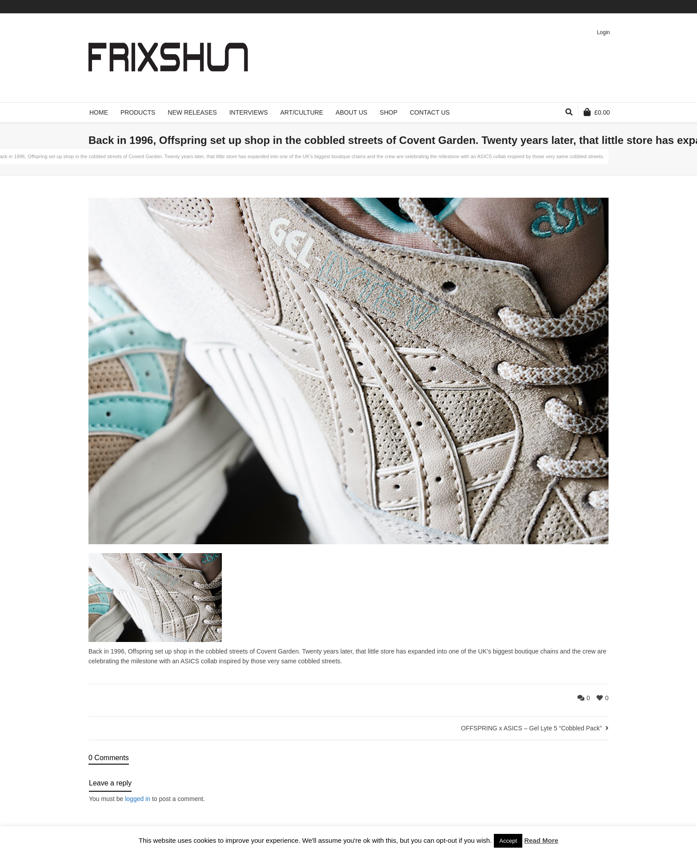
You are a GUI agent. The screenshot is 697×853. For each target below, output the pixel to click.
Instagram (607, 6)
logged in (137, 798)
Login (603, 32)
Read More (541, 840)
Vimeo (582, 6)
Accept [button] (508, 840)
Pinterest (594, 6)
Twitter (556, 6)
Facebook (569, 6)
